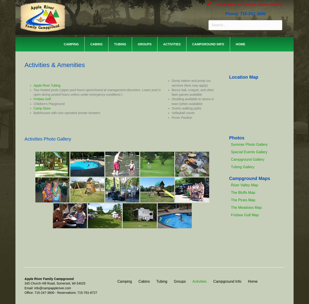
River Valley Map (244, 185)
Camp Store (42, 108)
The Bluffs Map (243, 193)
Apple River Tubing (47, 85)
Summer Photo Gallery (249, 144)
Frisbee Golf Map (245, 215)
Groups (145, 44)
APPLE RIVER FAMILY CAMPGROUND (81, 8)
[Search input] (245, 25)
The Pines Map (243, 200)
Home (240, 44)
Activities (172, 44)
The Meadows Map (246, 207)
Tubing (120, 44)
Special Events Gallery (249, 152)
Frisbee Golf (42, 99)
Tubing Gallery (242, 167)
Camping (71, 44)
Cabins (96, 44)
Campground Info (208, 44)
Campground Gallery (248, 159)
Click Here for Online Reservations (249, 4)
